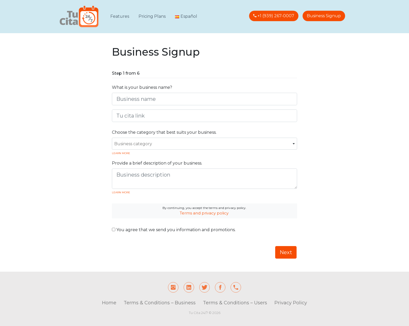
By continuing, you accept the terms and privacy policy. (204, 211)
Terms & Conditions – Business (160, 303)
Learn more (121, 153)
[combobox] (204, 144)
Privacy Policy (290, 303)
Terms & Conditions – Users (235, 303)
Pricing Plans (152, 16)
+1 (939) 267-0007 (275, 15)
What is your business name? (142, 87)
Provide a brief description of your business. (157, 163)
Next (286, 252)
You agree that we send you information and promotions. (174, 229)
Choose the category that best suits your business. (164, 132)
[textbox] (204, 144)
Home (109, 303)
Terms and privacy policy (204, 213)
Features (119, 16)
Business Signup (324, 15)
